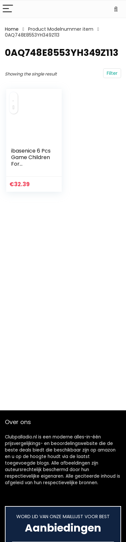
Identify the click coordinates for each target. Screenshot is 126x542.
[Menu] (8, 9)
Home (12, 29)
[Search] (116, 9)
